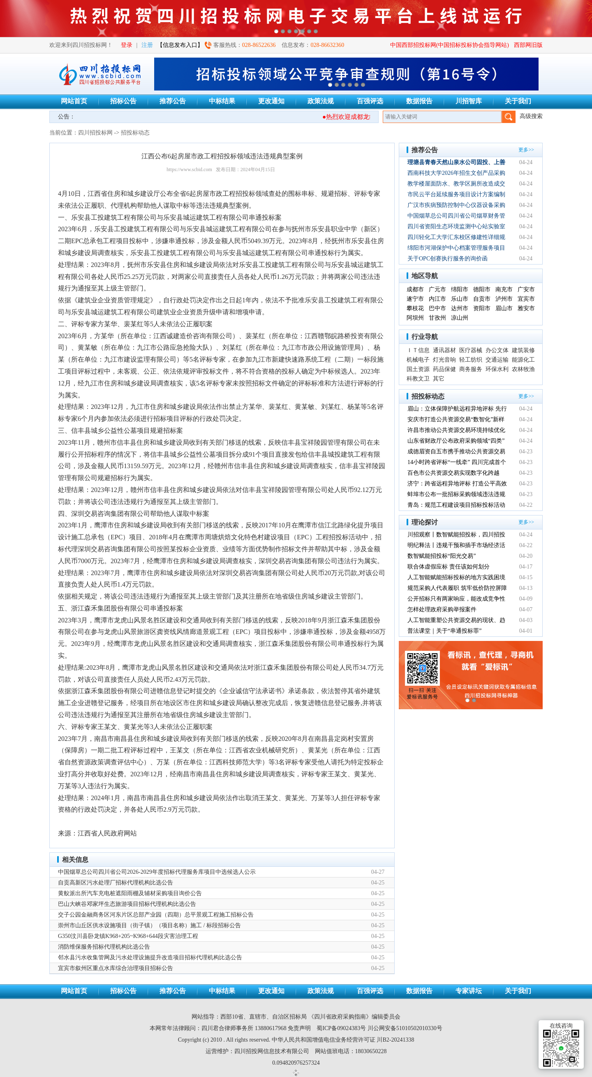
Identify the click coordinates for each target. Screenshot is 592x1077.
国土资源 (418, 369)
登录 (126, 45)
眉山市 (504, 308)
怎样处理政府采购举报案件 (441, 609)
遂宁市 (415, 299)
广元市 (437, 289)
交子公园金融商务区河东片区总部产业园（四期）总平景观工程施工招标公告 (156, 915)
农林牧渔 (523, 369)
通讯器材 (444, 350)
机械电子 (418, 360)
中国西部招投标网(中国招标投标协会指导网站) (449, 45)
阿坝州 (415, 318)
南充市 (504, 289)
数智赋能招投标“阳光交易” (441, 556)
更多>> (526, 150)
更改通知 (271, 100)
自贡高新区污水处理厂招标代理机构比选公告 (115, 883)
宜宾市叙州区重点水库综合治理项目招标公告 (115, 968)
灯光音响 (444, 360)
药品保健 (444, 369)
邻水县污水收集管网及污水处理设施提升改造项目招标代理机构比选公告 (150, 957)
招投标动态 (135, 133)
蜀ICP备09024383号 (341, 1028)
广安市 (526, 289)
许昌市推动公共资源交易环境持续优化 (456, 430)
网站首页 (74, 100)
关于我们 (518, 100)
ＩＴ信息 (418, 350)
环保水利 (497, 369)
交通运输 (497, 360)
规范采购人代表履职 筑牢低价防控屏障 (457, 588)
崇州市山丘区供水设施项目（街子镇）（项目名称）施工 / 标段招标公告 (149, 925)
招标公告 (123, 100)
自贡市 (481, 299)
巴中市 (437, 308)
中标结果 (222, 100)
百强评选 (370, 100)
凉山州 (459, 318)
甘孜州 (437, 318)
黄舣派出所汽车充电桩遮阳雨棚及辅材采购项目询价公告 (130, 893)
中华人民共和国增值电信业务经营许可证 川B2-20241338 (343, 1040)
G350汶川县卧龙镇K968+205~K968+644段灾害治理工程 (128, 936)
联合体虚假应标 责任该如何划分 (448, 567)
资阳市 (481, 308)
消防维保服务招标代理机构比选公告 (104, 947)
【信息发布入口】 (180, 45)
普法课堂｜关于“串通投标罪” (444, 631)
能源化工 (523, 360)
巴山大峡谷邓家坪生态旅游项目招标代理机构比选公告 (127, 904)
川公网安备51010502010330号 (405, 1028)
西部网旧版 (528, 45)
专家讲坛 (469, 990)
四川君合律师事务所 (227, 1028)
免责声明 (299, 1028)
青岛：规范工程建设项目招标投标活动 (456, 505)
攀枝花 (415, 308)
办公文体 (497, 350)
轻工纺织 (470, 360)
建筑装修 (523, 350)
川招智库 (469, 100)
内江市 (437, 299)
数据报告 (419, 100)
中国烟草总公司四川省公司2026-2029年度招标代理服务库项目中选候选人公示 (157, 872)
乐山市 (459, 299)
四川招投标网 (95, 133)
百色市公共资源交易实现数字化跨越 (453, 473)
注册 (147, 45)
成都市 (415, 289)
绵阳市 (459, 289)
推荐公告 (173, 100)
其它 (438, 379)
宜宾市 (526, 299)
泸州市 (504, 299)
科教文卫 (418, 379)
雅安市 (526, 308)
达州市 (459, 308)
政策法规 (321, 100)
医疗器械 (470, 350)
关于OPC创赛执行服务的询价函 (447, 258)
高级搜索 (531, 116)
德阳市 (481, 289)
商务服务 (470, 369)
